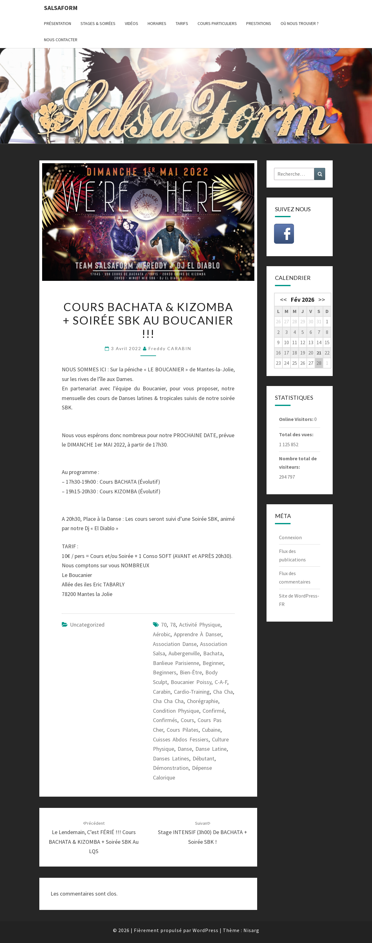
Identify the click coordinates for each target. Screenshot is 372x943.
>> (321, 299)
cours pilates (182, 729)
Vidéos (131, 23)
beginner (213, 663)
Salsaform (61, 8)
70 (164, 624)
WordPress (205, 930)
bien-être (191, 672)
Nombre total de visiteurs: (298, 462)
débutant (203, 758)
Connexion (290, 537)
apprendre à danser (197, 634)
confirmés (165, 720)
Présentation (57, 23)
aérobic (161, 634)
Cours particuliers (217, 23)
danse (185, 748)
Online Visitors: (296, 419)
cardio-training (192, 691)
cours (187, 720)
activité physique (199, 624)
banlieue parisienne (176, 663)
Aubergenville (184, 653)
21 (318, 352)
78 (173, 624)
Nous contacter (60, 39)
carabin (161, 691)
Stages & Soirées (98, 23)
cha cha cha (168, 701)
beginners (164, 672)
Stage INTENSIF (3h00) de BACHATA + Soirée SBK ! (202, 832)
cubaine (211, 729)
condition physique (176, 710)
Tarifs (182, 23)
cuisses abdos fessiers (180, 739)
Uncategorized (87, 624)
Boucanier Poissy (191, 682)
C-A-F (221, 682)
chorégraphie (202, 701)
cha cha (223, 691)
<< (283, 299)
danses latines (171, 758)
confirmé (213, 710)
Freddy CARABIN (170, 348)
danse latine (211, 748)
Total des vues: (296, 434)
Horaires (157, 23)
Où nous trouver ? (300, 23)
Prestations (258, 23)
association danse (175, 643)
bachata (213, 653)
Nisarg (251, 930)
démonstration (170, 767)
